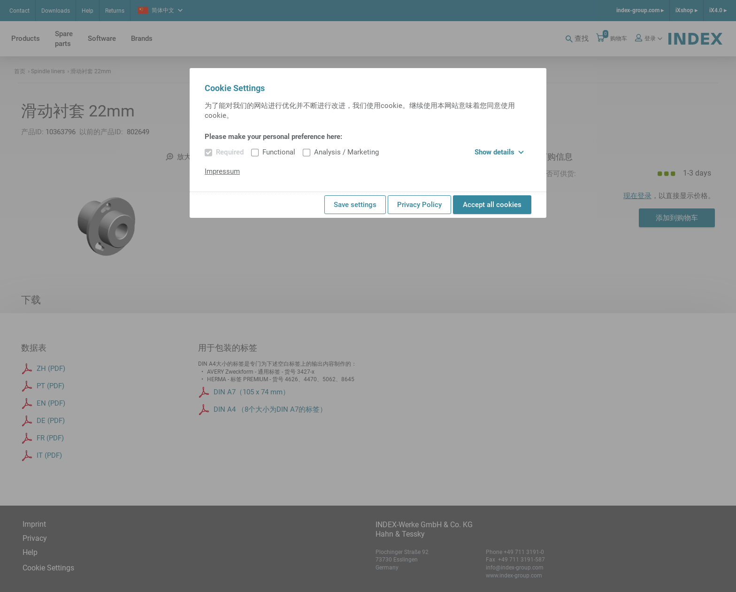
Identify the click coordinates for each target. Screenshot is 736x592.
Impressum (222, 171)
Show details (499, 152)
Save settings (355, 204)
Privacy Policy (419, 204)
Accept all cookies (492, 204)
